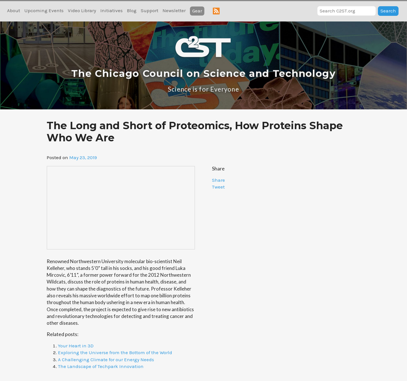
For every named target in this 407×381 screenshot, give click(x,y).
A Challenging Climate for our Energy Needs (106, 359)
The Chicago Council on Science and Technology (203, 73)
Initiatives (111, 10)
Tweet (218, 187)
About (13, 10)
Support (149, 10)
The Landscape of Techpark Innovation (101, 366)
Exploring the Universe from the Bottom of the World (115, 352)
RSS (216, 11)
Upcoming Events (44, 10)
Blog (132, 10)
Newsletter (174, 10)
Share (218, 180)
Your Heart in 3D (76, 345)
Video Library (82, 10)
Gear (197, 11)
